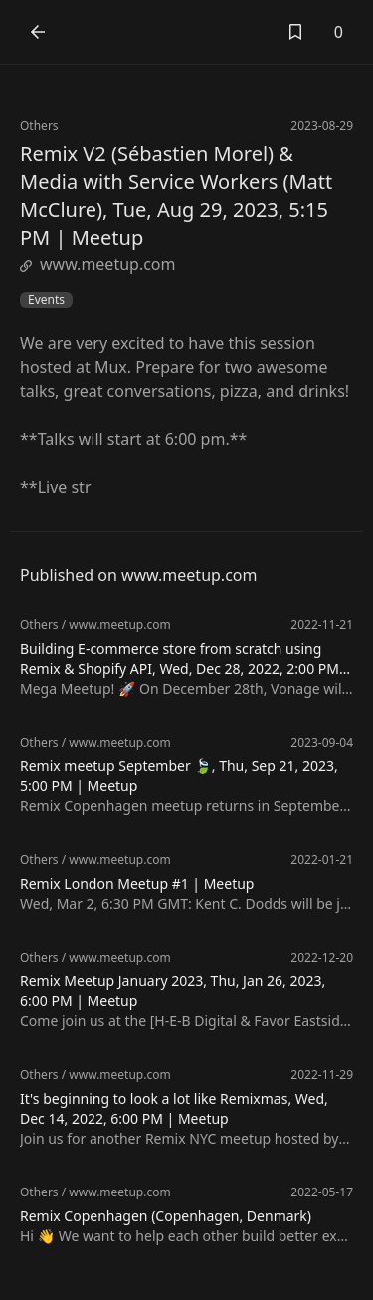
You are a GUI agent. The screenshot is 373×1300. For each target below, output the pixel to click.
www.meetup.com (98, 264)
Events (46, 300)
